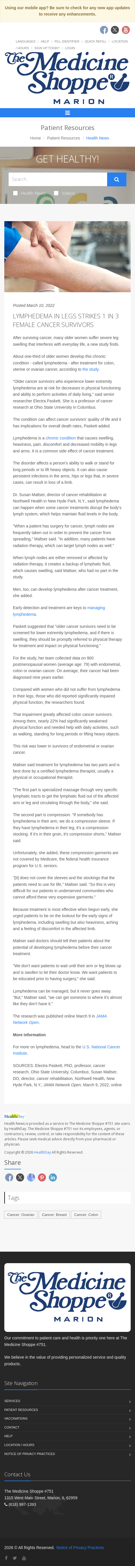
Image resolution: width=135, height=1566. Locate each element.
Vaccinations (16, 1418)
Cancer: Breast (54, 1215)
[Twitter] (15, 1558)
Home (35, 138)
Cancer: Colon (86, 1215)
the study (90, 369)
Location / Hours (19, 1445)
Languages (25, 41)
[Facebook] (6, 1558)
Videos (64, 193)
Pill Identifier (67, 41)
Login (70, 48)
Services (12, 1401)
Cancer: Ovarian (20, 1215)
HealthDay (42, 1152)
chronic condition (61, 438)
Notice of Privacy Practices (29, 1454)
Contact (11, 1427)
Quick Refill (95, 41)
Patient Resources (63, 138)
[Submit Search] (116, 179)
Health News (29, 193)
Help (45, 41)
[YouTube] (24, 1558)
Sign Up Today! (47, 48)
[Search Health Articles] (58, 179)
